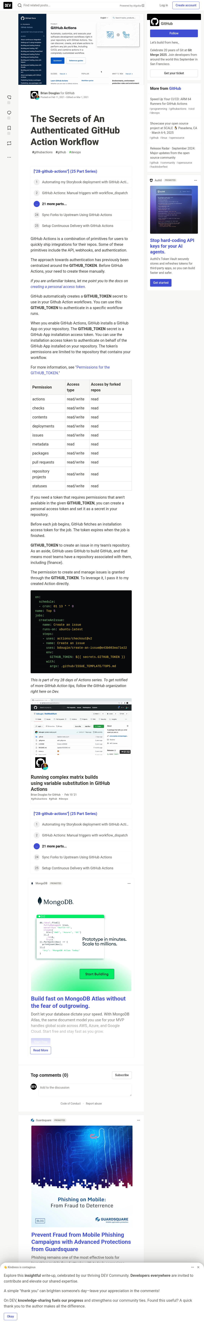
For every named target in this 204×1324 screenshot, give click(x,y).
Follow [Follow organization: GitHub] (174, 33)
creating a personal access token (58, 286)
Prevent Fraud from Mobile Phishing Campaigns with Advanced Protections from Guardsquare (81, 1241)
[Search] (20, 5)
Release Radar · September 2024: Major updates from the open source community (173, 158)
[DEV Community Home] (8, 5)
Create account (186, 5)
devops (75, 152)
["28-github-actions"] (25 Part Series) (65, 171)
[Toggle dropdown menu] (129, 883)
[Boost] (9, 143)
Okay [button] (10, 1316)
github (61, 152)
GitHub (69, 93)
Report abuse (94, 1103)
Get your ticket (174, 73)
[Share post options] (9, 157)
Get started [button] (160, 283)
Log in (164, 5)
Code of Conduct (71, 1103)
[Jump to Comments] (9, 115)
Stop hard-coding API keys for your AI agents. (172, 246)
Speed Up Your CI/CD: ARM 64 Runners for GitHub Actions (173, 106)
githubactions (42, 152)
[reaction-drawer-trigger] (9, 99)
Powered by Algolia (132, 5)
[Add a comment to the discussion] (85, 1090)
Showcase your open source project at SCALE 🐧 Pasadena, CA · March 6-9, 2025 (173, 131)
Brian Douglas (50, 93)
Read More (40, 1050)
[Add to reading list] (9, 130)
